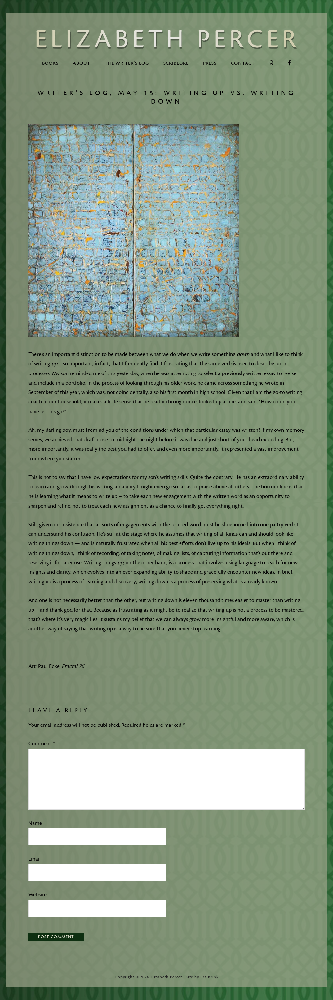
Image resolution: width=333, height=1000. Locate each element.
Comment (41, 743)
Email (34, 859)
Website (37, 894)
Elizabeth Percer (166, 39)
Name (35, 823)
